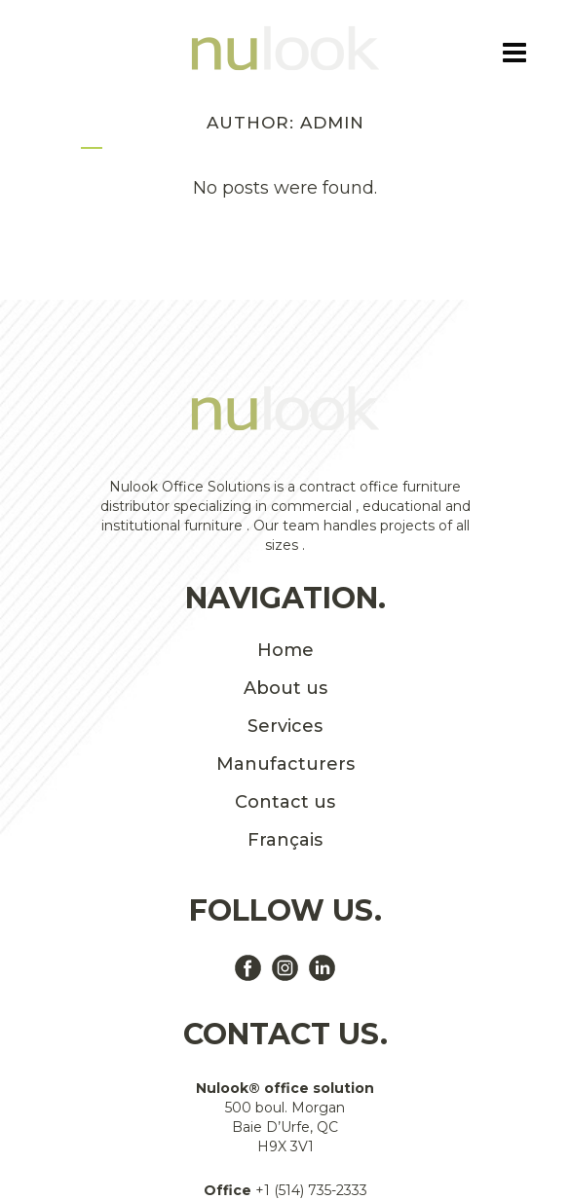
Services (285, 726)
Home (285, 650)
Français (285, 840)
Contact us (285, 802)
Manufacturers (285, 764)
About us (285, 688)
